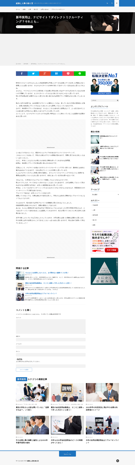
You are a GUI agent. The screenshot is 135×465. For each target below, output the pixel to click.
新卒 (33, 404)
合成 (82, 404)
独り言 (36, 9)
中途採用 (95, 205)
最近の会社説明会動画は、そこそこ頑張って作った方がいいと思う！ (48, 283)
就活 (29, 404)
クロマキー (67, 404)
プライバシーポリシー (58, 9)
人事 (29, 9)
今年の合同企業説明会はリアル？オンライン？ (41, 293)
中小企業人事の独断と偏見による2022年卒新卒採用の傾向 (32, 441)
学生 (26, 404)
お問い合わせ (45, 9)
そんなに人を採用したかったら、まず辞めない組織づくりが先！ (47, 273)
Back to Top (67, 454)
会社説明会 (74, 404)
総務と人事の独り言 (33, 461)
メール (18, 344)
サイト (18, 351)
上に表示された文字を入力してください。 (28, 361)
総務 (24, 9)
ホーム (18, 9)
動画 (79, 404)
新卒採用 (29, 26)
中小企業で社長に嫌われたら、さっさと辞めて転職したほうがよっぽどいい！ (109, 168)
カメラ (62, 404)
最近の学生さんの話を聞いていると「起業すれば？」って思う (32, 408)
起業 (36, 404)
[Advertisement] (67, 49)
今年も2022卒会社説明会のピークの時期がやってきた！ (67, 441)
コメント (18, 317)
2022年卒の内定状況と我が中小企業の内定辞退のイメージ (102, 408)
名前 (18, 336)
